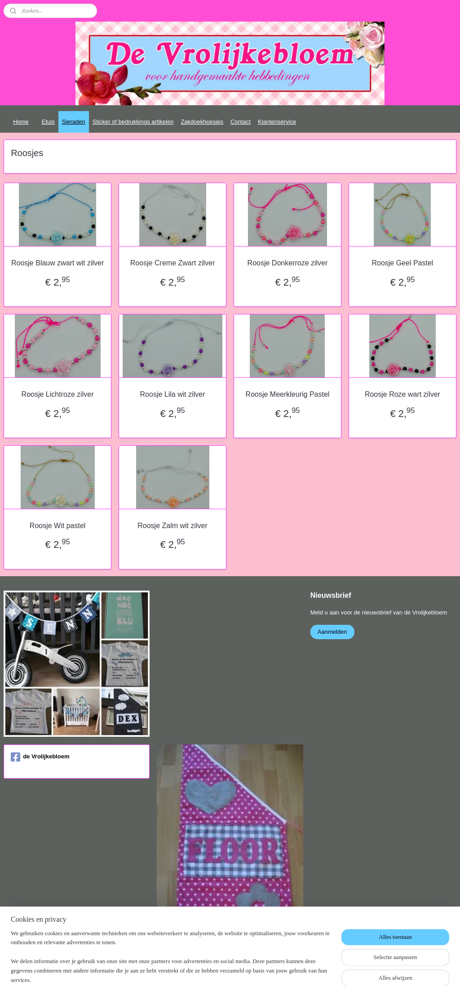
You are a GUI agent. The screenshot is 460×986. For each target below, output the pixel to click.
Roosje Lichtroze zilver (58, 394)
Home (21, 121)
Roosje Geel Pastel (402, 263)
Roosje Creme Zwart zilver (172, 263)
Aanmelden (332, 631)
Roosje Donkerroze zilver (288, 263)
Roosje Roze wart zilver (402, 394)
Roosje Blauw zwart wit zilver (57, 263)
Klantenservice (277, 121)
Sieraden (73, 121)
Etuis (48, 121)
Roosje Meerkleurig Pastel (288, 394)
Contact (240, 121)
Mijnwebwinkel (320, 969)
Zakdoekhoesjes (202, 121)
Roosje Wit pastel (58, 525)
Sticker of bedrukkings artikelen (133, 121)
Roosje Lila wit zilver (172, 394)
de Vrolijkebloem (40, 757)
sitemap (205, 969)
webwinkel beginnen (251, 969)
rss (221, 969)
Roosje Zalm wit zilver (172, 525)
